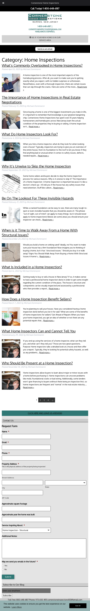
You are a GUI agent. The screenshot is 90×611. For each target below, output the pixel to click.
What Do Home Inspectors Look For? (30, 134)
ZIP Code (5, 498)
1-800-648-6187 (51, 8)
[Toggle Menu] (3, 3)
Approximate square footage (14, 504)
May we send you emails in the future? (20, 561)
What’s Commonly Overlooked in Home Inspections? (42, 65)
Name (5, 431)
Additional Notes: (9, 536)
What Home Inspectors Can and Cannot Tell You (39, 331)
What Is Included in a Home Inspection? (32, 267)
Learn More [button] (17, 607)
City (3, 488)
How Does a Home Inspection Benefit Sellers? (37, 299)
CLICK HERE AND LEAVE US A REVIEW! (45, 413)
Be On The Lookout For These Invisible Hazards (38, 198)
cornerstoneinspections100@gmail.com (45, 29)
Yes (6, 566)
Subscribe (7, 595)
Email (5, 442)
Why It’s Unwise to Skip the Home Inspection (36, 166)
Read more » (34, 126)
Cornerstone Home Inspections (45, 3)
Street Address (8, 478)
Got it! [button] (77, 606)
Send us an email (44, 49)
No (6, 569)
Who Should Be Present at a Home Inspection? (37, 363)
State (47, 487)
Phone (6, 453)
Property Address (10, 464)
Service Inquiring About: (13, 525)
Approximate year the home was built (18, 514)
